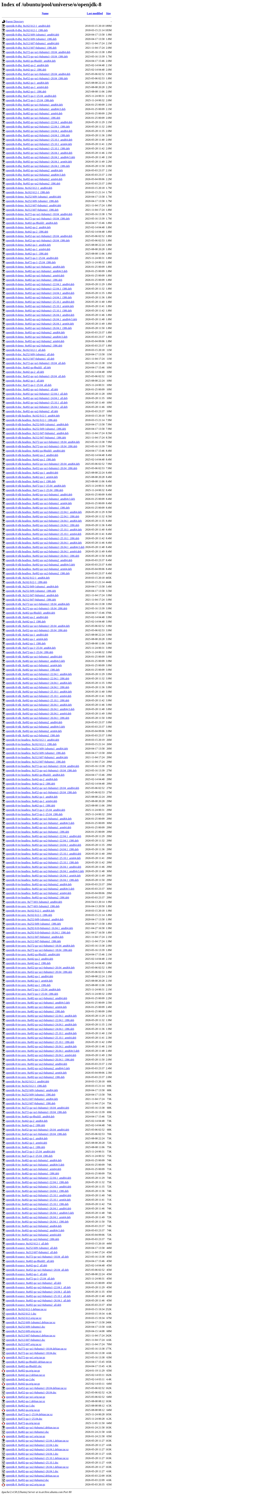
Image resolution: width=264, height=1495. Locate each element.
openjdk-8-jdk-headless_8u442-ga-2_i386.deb (31, 459)
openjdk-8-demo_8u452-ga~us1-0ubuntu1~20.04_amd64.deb (39, 236)
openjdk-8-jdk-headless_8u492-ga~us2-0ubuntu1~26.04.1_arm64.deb (43, 551)
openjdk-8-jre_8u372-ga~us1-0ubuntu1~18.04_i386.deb (36, 1112)
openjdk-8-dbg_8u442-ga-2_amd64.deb (27, 65)
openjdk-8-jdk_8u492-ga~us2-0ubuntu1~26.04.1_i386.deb (37, 718)
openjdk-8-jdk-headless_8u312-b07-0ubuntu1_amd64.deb (37, 433)
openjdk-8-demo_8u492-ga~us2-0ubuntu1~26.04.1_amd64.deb (40, 315)
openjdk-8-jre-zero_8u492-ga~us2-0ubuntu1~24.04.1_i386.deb (40, 1028)
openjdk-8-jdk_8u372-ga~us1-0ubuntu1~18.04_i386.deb (36, 608)
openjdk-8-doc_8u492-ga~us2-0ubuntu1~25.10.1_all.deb (37, 402)
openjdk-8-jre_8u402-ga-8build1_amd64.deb (30, 1116)
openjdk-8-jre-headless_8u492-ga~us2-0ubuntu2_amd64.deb (39, 884)
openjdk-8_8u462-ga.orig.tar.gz (23, 1410)
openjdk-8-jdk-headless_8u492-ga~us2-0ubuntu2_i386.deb (38, 573)
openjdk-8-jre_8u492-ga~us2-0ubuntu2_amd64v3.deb (35, 1230)
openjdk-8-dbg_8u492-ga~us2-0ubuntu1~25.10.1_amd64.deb (39, 139)
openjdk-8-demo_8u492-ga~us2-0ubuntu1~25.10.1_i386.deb (39, 310)
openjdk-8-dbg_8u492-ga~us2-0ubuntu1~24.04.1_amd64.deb (39, 131)
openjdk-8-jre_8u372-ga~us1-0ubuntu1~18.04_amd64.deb (37, 1107)
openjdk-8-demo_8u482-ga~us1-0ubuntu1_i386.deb (34, 279)
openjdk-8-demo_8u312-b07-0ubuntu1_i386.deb (32, 209)
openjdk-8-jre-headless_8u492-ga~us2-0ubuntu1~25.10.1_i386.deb (42, 862)
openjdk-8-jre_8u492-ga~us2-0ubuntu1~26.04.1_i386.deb (37, 1221)
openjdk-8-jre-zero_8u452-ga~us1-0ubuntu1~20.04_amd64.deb (40, 967)
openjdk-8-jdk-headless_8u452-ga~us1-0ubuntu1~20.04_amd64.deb (43, 463)
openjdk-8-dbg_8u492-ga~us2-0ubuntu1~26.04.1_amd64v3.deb (40, 157)
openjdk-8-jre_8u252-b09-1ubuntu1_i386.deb (30, 1094)
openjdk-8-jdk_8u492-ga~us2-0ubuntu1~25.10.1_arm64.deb (38, 696)
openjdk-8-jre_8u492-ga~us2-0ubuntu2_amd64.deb (34, 1226)
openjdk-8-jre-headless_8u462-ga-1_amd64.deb (32, 796)
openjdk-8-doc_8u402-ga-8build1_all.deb (28, 367)
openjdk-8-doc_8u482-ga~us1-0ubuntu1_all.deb (32, 389)
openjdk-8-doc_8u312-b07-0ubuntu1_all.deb (30, 358)
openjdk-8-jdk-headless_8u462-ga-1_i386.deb (31, 481)
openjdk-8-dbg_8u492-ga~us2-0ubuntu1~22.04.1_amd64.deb (39, 122)
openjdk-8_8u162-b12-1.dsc (21, 1313)
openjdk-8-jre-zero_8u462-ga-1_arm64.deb (29, 980)
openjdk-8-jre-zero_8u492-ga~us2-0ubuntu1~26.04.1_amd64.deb (41, 1046)
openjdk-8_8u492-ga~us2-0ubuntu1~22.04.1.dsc (32, 1445)
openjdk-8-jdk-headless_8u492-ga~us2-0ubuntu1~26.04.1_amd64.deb (44, 542)
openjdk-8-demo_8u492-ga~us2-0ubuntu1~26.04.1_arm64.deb (40, 323)
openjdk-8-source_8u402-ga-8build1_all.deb (30, 1261)
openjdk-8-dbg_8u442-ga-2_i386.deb (26, 69)
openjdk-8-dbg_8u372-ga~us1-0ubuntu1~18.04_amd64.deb (38, 52)
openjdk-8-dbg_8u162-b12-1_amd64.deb (28, 25)
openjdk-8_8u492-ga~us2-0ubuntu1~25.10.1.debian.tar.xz (37, 1458)
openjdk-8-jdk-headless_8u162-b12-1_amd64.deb (33, 415)
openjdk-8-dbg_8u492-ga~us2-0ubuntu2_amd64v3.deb (35, 174)
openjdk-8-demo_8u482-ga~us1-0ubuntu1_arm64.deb (35, 275)
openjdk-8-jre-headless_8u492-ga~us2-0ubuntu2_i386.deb (37, 897)
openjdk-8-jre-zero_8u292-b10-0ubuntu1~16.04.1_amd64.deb (39, 928)
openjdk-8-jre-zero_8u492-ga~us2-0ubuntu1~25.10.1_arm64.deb (41, 1037)
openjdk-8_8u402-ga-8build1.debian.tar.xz (29, 1361)
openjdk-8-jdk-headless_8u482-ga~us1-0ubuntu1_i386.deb (38, 507)
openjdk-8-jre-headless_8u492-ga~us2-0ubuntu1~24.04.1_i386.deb (42, 849)
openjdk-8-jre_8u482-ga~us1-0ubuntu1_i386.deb (32, 1173)
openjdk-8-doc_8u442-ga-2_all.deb (25, 371)
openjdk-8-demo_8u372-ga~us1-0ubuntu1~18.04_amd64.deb (39, 214)
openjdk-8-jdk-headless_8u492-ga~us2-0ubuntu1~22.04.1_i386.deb (42, 516)
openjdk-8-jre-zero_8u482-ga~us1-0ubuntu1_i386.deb (35, 1011)
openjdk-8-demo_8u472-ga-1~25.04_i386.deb (31, 262)
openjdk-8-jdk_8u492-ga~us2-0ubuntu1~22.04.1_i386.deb (37, 678)
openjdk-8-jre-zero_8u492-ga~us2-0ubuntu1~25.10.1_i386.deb (40, 1042)
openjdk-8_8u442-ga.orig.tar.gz (23, 1383)
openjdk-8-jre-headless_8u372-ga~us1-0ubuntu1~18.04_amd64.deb (42, 766)
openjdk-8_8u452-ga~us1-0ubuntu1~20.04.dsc (31, 1392)
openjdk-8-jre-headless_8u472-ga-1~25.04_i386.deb (34, 814)
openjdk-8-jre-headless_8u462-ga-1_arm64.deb (31, 801)
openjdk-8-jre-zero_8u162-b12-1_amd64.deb (30, 910)
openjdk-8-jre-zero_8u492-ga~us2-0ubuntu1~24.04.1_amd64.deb (41, 1024)
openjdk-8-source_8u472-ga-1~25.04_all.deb (30, 1278)
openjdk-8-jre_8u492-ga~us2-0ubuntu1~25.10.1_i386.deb (37, 1204)
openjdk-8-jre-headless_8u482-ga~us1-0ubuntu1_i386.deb (37, 831)
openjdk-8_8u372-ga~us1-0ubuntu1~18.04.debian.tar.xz (36, 1348)
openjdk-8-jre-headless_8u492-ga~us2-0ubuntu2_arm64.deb (38, 893)
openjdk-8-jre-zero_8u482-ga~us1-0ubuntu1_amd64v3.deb (38, 1002)
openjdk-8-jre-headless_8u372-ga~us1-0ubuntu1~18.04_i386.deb (41, 770)
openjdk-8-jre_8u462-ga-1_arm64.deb (26, 1142)
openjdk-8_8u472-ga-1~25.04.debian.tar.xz (29, 1414)
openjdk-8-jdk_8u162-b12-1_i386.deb (26, 582)
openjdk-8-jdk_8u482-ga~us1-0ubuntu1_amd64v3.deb (35, 661)
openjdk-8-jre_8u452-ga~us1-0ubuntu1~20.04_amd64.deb (37, 1129)
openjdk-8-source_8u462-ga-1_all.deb (26, 1274)
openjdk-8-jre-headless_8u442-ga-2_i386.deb (30, 783)
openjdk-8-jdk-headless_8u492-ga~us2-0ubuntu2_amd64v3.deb (40, 564)
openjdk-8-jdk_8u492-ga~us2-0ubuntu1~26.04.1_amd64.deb (39, 704)
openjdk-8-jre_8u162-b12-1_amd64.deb (27, 1081)
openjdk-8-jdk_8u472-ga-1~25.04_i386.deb (29, 652)
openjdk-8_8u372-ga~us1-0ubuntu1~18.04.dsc (31, 1353)
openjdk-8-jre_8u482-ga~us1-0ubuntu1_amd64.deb (34, 1160)
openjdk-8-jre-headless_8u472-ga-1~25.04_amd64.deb (35, 809)
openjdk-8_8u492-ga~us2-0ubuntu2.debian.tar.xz (32, 1475)
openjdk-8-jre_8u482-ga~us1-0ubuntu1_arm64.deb (33, 1169)
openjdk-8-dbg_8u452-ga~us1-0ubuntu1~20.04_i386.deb (37, 78)
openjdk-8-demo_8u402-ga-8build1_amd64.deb (32, 223)
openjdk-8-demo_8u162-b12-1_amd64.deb (29, 187)
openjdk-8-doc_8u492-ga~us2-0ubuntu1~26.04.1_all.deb (37, 407)
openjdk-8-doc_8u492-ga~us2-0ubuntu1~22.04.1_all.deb (37, 393)
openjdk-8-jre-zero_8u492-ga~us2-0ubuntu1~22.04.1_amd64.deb (41, 1015)
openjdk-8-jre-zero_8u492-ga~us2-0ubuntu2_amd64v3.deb (38, 1068)
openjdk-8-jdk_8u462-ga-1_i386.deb (26, 643)
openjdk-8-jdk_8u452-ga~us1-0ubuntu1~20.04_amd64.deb (38, 626)
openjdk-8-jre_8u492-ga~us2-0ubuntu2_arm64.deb (33, 1234)
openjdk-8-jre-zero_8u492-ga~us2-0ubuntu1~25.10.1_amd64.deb (41, 1033)
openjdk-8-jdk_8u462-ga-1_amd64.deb (27, 634)
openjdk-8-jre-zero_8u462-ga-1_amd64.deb (29, 976)
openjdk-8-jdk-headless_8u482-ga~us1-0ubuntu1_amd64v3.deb (40, 498)
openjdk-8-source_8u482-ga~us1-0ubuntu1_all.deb (33, 1283)
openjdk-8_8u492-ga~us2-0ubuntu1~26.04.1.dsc (32, 1471)
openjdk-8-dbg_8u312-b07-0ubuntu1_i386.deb (31, 47)
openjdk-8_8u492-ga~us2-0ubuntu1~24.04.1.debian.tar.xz (37, 1449)
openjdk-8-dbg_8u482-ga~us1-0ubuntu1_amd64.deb (34, 104)
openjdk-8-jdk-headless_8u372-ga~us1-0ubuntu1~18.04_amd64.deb (43, 442)
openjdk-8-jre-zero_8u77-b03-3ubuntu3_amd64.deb (34, 901)
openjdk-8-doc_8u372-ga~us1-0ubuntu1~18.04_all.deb (35, 363)
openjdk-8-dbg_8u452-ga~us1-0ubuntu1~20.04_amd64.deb (38, 74)
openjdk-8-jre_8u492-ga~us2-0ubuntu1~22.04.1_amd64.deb (38, 1177)
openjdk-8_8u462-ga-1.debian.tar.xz (25, 1401)
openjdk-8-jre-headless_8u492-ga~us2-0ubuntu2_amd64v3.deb (40, 888)
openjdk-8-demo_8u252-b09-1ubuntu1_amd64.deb (33, 196)
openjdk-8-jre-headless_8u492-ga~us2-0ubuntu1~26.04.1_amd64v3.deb (45, 871)
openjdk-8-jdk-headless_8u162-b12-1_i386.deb (31, 420)
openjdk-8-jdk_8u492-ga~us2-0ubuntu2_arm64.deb (34, 731)
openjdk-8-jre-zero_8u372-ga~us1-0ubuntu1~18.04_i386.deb (39, 950)
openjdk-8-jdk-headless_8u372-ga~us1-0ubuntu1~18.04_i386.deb (41, 446)
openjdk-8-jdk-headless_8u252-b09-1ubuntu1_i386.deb (36, 428)
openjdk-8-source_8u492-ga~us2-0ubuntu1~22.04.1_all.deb (38, 1287)
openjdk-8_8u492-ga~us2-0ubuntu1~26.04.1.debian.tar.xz (37, 1467)
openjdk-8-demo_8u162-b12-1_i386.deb (28, 192)
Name (45, 13)
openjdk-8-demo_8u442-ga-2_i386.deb (27, 231)
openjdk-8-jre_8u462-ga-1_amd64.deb (26, 1138)
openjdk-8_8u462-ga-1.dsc (20, 1405)
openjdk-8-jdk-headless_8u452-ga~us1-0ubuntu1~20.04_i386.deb (41, 468)
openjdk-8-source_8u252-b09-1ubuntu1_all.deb (31, 1248)
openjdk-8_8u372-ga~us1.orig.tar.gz (25, 1357)
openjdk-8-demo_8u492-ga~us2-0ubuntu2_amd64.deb (35, 332)
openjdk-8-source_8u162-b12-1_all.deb (27, 1243)
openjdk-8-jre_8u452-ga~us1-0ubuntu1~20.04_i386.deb (36, 1134)
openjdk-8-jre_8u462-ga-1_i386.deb (25, 1147)
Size (108, 13)
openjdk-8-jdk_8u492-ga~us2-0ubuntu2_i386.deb (33, 735)
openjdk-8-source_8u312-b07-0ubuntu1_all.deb (31, 1252)
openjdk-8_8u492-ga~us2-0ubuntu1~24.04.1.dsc (32, 1453)
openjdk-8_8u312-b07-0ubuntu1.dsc (25, 1339)
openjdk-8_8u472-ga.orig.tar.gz (23, 1423)
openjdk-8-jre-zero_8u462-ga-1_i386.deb (28, 985)
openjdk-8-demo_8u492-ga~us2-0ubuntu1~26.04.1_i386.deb (39, 328)
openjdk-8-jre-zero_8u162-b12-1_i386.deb (29, 915)
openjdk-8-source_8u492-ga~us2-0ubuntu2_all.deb (33, 1304)
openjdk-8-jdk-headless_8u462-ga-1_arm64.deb (32, 477)
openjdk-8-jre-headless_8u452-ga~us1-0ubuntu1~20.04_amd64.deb (42, 788)
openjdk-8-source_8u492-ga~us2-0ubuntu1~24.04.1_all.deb (38, 1291)
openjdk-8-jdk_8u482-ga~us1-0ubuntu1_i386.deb (33, 669)
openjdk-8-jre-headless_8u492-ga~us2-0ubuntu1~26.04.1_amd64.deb (43, 866)
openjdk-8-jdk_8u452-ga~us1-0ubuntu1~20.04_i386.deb (36, 630)
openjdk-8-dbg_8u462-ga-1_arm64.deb (27, 87)
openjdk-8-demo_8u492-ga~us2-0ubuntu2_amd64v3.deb (36, 336)
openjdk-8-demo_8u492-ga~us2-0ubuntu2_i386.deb (34, 345)
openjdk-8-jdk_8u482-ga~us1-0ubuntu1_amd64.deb (34, 656)
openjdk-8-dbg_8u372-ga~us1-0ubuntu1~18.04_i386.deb (37, 56)
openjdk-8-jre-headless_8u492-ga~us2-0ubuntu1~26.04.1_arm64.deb (43, 875)
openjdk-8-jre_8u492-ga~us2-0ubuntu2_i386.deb (32, 1239)
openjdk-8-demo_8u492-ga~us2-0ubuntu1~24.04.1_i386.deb (39, 297)
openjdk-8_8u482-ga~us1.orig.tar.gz (25, 1436)
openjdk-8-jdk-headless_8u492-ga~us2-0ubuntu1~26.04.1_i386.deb (42, 555)
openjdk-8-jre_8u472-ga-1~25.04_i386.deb (29, 1156)
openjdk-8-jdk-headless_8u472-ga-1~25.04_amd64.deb (36, 485)
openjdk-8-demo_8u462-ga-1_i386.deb (27, 253)
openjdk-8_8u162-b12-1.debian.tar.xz (26, 1309)
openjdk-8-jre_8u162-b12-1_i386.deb (26, 1085)
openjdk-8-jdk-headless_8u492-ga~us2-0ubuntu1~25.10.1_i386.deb (42, 538)
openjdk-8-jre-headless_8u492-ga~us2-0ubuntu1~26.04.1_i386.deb (42, 880)
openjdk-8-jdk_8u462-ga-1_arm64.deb (27, 639)
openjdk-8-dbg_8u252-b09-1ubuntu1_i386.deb (31, 39)
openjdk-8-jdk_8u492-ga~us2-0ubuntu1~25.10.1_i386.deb (37, 700)
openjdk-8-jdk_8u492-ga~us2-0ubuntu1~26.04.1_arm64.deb (38, 713)
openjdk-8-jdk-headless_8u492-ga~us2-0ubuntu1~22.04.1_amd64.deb (44, 512)
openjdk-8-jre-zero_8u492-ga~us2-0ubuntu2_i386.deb (35, 1077)
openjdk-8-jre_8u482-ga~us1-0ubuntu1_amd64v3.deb (35, 1164)
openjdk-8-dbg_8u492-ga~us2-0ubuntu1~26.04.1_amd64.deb (39, 152)
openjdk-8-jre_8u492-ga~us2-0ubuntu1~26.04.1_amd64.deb (38, 1208)
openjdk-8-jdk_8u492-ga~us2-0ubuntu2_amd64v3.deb (35, 726)
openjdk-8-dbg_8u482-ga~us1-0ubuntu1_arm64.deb (34, 113)
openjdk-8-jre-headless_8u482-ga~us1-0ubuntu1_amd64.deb (39, 818)
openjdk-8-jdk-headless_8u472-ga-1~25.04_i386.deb (34, 490)
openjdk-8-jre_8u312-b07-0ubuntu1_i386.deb (30, 1103)
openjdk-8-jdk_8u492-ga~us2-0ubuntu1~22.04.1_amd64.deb (39, 674)
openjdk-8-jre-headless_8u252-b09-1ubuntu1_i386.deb (35, 753)
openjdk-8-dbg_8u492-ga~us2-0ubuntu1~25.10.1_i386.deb (38, 148)
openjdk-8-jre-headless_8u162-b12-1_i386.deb (31, 744)
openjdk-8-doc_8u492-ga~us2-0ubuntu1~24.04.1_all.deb (37, 398)
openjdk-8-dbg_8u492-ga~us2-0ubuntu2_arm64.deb (34, 179)
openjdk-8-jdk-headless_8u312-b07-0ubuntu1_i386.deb (36, 437)
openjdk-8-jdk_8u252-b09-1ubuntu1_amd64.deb (32, 586)
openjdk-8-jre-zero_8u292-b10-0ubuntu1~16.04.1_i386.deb (38, 932)
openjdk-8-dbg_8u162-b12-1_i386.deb (27, 30)
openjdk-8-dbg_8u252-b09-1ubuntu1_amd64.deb (32, 34)
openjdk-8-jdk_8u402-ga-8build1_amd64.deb (30, 612)
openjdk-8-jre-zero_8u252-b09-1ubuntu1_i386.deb (33, 923)
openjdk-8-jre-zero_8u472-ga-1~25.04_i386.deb (32, 993)
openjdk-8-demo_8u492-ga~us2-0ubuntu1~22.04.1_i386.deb (39, 288)
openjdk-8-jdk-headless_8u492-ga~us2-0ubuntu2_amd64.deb (39, 560)
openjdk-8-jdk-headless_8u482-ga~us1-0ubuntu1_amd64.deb (39, 494)
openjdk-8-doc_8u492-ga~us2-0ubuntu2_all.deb (32, 411)
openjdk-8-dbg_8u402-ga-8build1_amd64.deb (31, 60)
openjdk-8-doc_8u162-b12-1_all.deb (25, 350)
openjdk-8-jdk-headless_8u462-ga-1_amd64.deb (32, 472)
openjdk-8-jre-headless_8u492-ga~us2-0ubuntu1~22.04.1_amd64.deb (43, 836)
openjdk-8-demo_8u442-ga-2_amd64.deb (28, 227)
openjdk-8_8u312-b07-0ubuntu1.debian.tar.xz (30, 1335)
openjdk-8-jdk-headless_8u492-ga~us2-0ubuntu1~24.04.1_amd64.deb (44, 520)
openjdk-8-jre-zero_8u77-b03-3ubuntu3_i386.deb (33, 906)
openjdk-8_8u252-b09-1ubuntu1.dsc (25, 1326)
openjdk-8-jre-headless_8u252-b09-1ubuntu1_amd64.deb (37, 748)
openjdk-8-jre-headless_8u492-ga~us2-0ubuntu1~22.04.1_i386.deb (42, 840)
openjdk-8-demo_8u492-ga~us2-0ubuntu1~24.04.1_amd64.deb (40, 293)
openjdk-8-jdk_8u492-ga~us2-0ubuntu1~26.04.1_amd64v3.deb (40, 709)
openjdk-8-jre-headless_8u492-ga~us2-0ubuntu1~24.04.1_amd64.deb (43, 845)
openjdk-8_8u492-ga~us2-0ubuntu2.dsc (27, 1480)
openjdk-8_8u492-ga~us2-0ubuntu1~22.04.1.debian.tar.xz (37, 1440)
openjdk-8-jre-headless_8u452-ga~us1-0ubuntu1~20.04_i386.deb (41, 792)
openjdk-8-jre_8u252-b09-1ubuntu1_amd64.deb (32, 1090)
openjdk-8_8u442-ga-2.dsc (20, 1379)
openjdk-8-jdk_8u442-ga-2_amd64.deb (27, 617)
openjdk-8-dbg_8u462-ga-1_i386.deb (26, 91)
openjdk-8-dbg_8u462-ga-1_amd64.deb (27, 82)
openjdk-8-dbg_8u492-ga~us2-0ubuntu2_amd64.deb (34, 170)
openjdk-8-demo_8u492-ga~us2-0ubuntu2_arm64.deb (35, 341)
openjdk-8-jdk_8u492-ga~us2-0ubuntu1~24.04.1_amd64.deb (39, 682)
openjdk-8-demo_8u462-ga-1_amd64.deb (28, 244)
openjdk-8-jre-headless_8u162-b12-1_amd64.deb (32, 739)
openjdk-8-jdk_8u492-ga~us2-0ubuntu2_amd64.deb (34, 722)
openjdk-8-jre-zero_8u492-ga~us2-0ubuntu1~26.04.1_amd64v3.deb (42, 1050)
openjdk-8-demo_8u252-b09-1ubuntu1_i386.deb (32, 201)
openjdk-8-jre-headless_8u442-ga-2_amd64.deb (32, 779)
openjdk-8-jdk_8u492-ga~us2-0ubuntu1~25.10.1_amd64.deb (39, 691)
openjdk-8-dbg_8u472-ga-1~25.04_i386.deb (30, 100)
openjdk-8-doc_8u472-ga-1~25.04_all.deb (29, 385)
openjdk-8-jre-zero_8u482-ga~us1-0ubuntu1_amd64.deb (36, 998)
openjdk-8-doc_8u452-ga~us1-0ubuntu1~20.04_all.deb (35, 376)
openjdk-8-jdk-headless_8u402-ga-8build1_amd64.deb (35, 450)
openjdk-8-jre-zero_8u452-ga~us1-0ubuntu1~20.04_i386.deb (39, 972)
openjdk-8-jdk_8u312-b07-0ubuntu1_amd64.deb (32, 595)
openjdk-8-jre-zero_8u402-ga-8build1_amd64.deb (33, 954)
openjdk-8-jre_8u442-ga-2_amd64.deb (26, 1120)
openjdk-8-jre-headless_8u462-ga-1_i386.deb (30, 805)
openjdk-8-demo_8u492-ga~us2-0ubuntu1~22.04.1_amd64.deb (40, 284)
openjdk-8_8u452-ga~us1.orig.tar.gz (25, 1396)
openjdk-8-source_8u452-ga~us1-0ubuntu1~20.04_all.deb (37, 1269)
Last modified (95, 13)
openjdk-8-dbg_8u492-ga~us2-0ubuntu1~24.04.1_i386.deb (38, 135)
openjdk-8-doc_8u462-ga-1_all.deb (25, 380)
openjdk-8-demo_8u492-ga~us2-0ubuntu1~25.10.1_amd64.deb (40, 301)
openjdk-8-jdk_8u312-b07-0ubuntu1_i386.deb (31, 599)
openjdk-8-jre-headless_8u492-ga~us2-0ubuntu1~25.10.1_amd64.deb (43, 853)
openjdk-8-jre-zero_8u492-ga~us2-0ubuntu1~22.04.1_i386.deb (40, 1020)
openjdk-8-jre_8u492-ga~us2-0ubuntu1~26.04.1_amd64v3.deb (40, 1212)
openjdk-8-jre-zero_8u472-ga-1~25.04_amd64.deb (33, 989)
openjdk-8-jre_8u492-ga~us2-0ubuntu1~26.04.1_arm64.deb (38, 1217)
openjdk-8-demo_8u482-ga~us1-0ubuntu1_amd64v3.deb (36, 271)
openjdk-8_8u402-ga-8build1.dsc (24, 1366)
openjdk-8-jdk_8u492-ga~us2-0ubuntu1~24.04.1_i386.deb (37, 687)
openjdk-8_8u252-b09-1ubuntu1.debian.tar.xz (30, 1322)
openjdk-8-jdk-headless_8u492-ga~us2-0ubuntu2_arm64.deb (39, 569)
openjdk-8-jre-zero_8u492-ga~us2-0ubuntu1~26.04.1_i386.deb (40, 1059)
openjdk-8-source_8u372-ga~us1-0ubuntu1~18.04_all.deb (37, 1256)
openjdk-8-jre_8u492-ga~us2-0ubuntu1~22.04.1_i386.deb (37, 1182)
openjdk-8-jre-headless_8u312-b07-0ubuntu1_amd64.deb (37, 757)
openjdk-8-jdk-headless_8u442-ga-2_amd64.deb (32, 455)
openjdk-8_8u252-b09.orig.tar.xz (23, 1331)
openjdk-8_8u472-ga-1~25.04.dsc (24, 1418)
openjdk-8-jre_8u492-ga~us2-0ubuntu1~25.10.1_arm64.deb (38, 1199)
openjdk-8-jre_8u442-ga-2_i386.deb (25, 1125)
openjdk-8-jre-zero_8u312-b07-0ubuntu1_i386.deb (33, 941)
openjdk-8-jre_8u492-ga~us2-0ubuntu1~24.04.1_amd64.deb (38, 1186)
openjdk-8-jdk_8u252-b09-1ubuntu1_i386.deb (31, 590)
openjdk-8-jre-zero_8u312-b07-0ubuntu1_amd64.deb (34, 937)
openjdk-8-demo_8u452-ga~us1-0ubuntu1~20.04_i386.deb (38, 240)
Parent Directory (15, 21)
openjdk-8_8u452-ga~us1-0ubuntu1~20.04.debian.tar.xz (36, 1388)
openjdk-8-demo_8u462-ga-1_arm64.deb (28, 249)
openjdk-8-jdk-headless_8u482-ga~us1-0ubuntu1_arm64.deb (39, 503)
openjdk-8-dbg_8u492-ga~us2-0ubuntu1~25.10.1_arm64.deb (39, 144)
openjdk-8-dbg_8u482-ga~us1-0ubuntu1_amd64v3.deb (35, 109)
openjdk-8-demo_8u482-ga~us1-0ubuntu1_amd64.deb (35, 266)
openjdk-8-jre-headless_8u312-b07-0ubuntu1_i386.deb (35, 761)
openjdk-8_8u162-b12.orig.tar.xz (23, 1318)
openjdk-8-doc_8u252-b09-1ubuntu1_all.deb (30, 354)
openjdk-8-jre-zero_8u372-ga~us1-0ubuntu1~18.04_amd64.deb (40, 945)
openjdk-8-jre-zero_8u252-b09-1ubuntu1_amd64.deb (34, 919)
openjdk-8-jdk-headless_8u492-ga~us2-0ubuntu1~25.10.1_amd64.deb (44, 529)
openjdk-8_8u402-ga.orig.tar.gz (23, 1370)
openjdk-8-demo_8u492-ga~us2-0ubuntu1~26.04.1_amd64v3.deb (41, 319)
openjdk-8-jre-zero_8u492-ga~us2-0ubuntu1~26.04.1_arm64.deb (41, 1055)
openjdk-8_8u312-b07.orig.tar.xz (23, 1344)
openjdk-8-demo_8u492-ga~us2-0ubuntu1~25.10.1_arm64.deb (40, 306)
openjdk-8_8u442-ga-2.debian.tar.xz (25, 1375)
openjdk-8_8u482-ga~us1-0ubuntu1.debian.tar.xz (32, 1427)
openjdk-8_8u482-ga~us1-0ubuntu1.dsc (27, 1431)
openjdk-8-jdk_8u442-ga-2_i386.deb (26, 621)
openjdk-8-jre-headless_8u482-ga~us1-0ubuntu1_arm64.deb (38, 827)
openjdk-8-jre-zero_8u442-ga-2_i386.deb (28, 963)
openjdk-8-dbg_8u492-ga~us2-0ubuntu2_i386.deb (33, 183)
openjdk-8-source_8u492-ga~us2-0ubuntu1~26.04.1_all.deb (38, 1300)
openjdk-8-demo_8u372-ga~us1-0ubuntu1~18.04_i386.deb (38, 218)
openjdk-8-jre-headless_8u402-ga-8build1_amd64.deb (35, 774)
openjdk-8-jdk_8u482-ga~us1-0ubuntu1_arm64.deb (34, 665)
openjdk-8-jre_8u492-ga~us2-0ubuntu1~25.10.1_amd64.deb (38, 1195)
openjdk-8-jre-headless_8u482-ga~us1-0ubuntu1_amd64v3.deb (40, 823)
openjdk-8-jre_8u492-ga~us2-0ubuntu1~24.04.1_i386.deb (37, 1191)
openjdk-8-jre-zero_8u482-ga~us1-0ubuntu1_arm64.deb (36, 1007)
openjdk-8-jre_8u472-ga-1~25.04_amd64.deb (30, 1151)
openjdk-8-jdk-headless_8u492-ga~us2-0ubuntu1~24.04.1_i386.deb (42, 525)
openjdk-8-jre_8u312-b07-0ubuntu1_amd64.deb (32, 1099)
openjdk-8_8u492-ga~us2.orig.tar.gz (25, 1484)
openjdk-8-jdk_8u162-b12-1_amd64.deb (28, 577)
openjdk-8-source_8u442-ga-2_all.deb (26, 1265)
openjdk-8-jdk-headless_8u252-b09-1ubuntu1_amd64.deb (37, 424)
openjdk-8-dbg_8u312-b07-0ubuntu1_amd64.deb (32, 43)
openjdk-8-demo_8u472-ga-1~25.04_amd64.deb (32, 258)
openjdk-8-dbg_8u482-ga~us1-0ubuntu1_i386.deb (33, 117)
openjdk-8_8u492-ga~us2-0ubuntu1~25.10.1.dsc (32, 1462)
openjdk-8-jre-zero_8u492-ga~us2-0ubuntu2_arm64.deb (36, 1072)
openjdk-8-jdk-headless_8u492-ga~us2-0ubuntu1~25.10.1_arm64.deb (43, 534)
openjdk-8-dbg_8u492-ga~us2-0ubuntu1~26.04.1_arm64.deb (39, 161)
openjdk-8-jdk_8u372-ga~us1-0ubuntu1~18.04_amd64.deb (38, 604)
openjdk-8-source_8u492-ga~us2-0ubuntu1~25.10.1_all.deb (38, 1296)
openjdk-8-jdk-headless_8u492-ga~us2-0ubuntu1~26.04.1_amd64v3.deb (45, 547)
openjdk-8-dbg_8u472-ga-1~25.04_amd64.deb (31, 96)
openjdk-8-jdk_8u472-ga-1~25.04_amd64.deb (31, 647)
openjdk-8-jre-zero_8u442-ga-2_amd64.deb (29, 958)
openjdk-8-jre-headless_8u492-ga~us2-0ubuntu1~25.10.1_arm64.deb (43, 858)
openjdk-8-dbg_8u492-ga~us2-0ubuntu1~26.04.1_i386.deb (38, 166)
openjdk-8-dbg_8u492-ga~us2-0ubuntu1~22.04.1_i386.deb (38, 126)
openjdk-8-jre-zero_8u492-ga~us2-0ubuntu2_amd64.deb (36, 1064)
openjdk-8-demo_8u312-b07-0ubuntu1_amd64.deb (33, 205)
